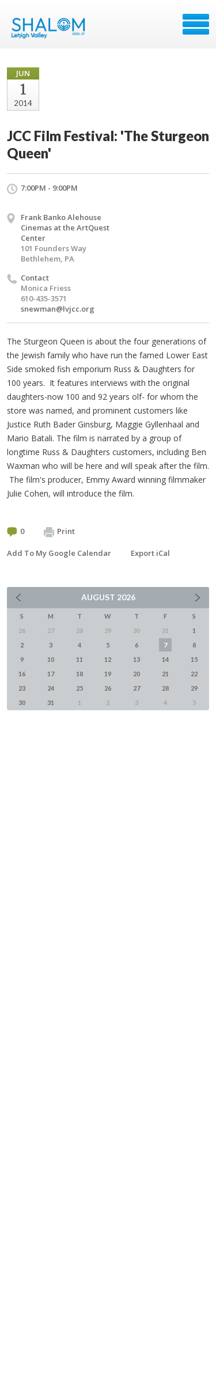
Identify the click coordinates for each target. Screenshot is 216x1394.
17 (50, 673)
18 (79, 673)
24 (50, 688)
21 (165, 673)
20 (136, 673)
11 (79, 659)
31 (50, 702)
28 (165, 688)
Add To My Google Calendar (59, 553)
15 (194, 659)
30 (21, 702)
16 (21, 673)
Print (59, 531)
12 (107, 659)
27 (136, 688)
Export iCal (150, 553)
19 (107, 673)
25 (79, 688)
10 (50, 659)
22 (194, 673)
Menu (196, 24)
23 (21, 688)
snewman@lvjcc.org (57, 309)
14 (165, 659)
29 (194, 688)
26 (107, 688)
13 (136, 659)
